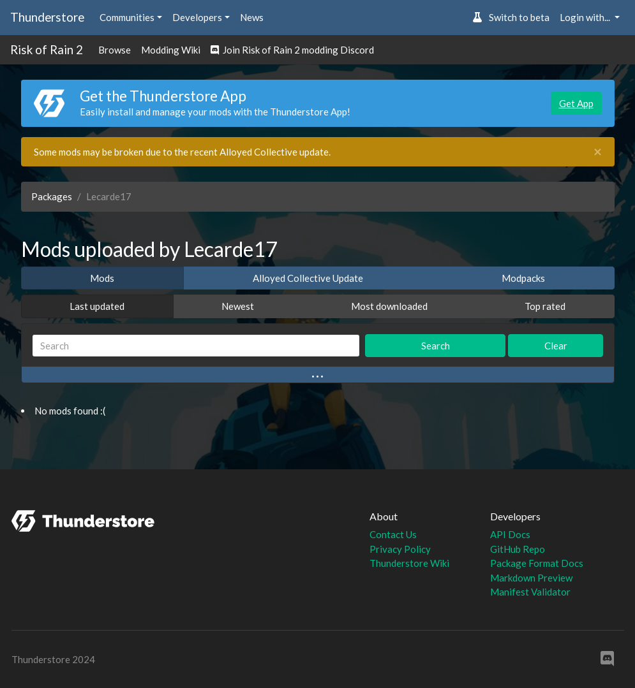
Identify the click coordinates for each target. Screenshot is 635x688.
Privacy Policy (400, 549)
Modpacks (523, 278)
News (252, 17)
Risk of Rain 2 (46, 49)
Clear (555, 345)
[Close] (598, 152)
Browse (114, 49)
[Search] (196, 346)
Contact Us (393, 534)
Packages (51, 196)
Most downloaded (389, 306)
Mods (102, 278)
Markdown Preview (531, 577)
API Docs (510, 534)
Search (435, 345)
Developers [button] (197, 17)
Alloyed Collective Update (308, 278)
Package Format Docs (536, 563)
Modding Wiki (170, 49)
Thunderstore (47, 17)
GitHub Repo (517, 549)
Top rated (545, 306)
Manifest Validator (530, 591)
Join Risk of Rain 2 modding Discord (292, 49)
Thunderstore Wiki (409, 563)
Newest (237, 306)
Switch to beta (510, 17)
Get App (576, 103)
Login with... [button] (586, 17)
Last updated (97, 306)
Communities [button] (127, 17)
